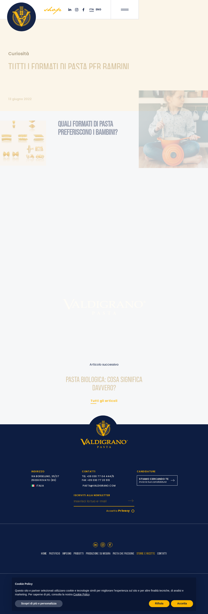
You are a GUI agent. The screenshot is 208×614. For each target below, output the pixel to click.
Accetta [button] (182, 603)
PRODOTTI (79, 553)
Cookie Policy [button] (81, 594)
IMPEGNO (66, 553)
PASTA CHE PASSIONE (123, 553)
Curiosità (18, 54)
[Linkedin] (70, 10)
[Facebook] (84, 10)
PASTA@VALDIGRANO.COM (99, 485)
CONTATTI (162, 553)
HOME (44, 553)
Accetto (118, 511)
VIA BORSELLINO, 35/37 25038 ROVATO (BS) (45, 478)
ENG (98, 9)
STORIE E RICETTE (146, 553)
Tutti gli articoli (104, 401)
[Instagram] (77, 10)
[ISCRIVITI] (130, 500)
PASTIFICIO (54, 553)
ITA (91, 9)
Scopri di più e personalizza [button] (38, 603)
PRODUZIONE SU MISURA (98, 553)
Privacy (124, 511)
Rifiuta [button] (159, 603)
